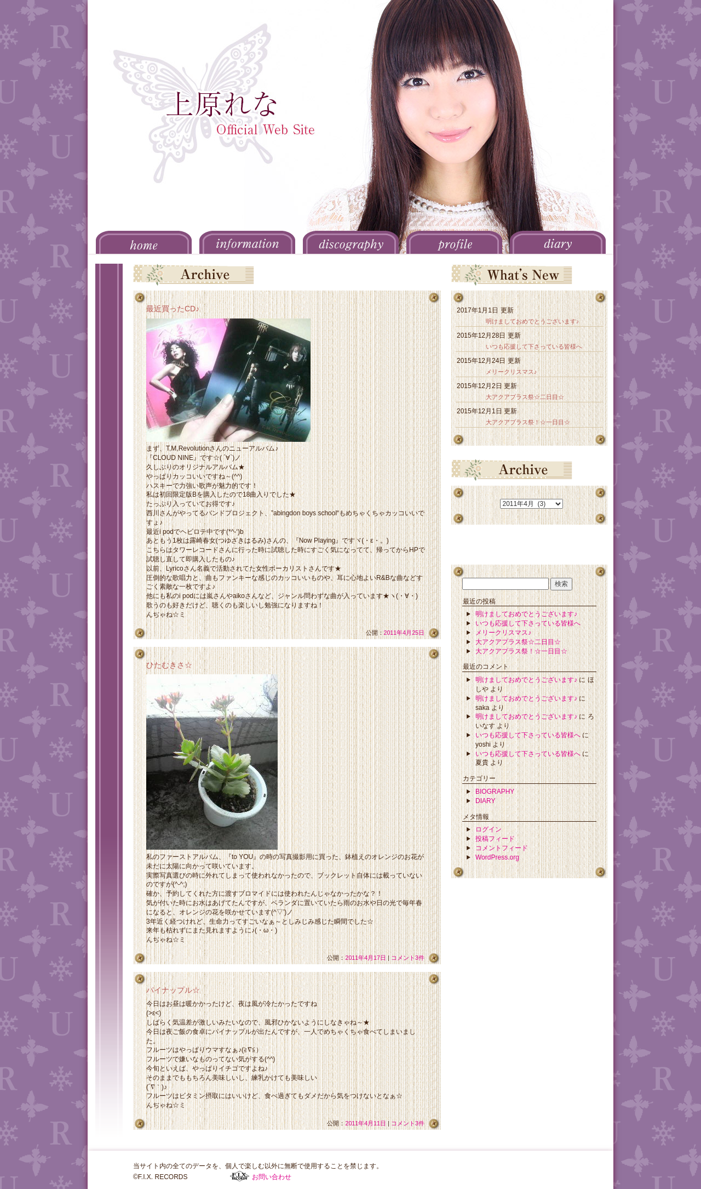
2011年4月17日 (365, 957)
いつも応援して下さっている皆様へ (534, 346)
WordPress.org (497, 857)
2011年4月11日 (365, 1123)
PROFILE (454, 242)
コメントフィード (501, 848)
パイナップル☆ (173, 990)
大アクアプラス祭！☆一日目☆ (528, 422)
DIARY (558, 242)
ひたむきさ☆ (169, 665)
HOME (144, 242)
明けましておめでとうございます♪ (532, 321)
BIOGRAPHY (494, 791)
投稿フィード (495, 839)
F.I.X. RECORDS (239, 1176)
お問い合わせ (271, 1177)
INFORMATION (247, 242)
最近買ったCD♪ (172, 308)
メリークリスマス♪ (511, 371)
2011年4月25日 (404, 632)
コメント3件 (407, 957)
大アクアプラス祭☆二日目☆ (525, 397)
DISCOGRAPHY (351, 242)
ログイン (488, 829)
